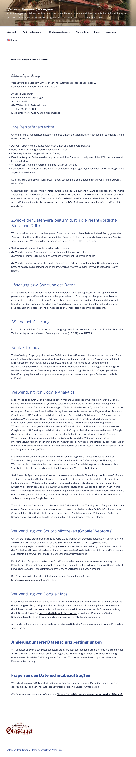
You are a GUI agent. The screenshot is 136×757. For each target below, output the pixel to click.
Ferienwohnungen (33, 32)
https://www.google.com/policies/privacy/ (33, 580)
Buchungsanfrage (59, 32)
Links (97, 32)
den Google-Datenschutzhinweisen (58, 613)
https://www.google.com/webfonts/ (31, 546)
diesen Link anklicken (65, 509)
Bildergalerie (82, 32)
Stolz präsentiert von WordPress (46, 750)
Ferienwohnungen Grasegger (30, 9)
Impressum (113, 32)
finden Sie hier (19, 628)
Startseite (12, 32)
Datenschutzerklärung (17, 750)
